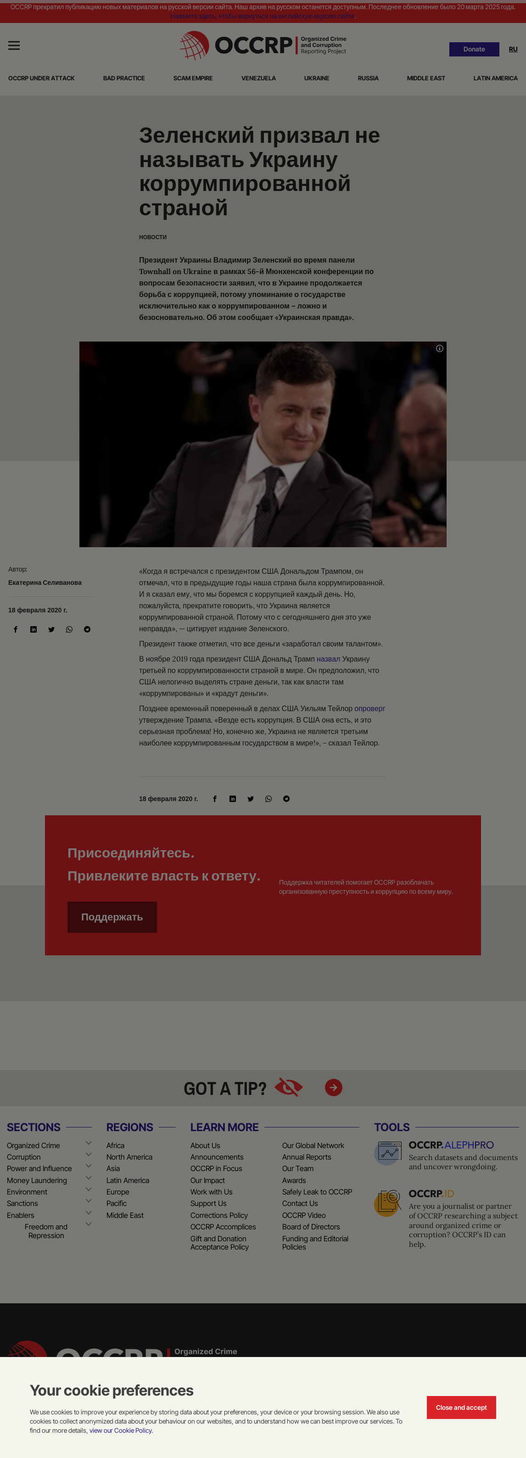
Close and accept (461, 1407)
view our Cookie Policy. (121, 1430)
